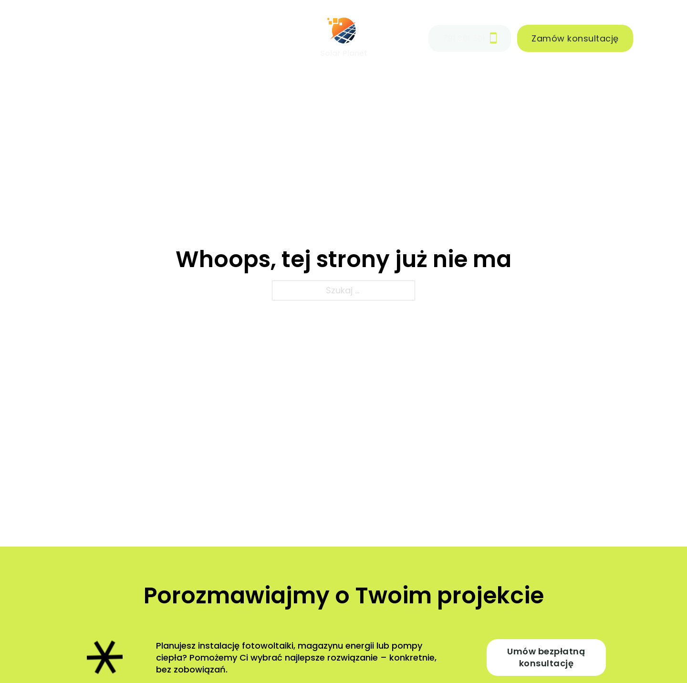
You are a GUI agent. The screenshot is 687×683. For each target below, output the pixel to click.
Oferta (49, 37)
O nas (177, 37)
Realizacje (121, 37)
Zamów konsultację (575, 38)
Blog (221, 37)
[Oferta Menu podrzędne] (77, 38)
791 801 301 (470, 38)
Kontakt (270, 37)
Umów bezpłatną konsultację (546, 657)
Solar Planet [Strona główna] (343, 53)
